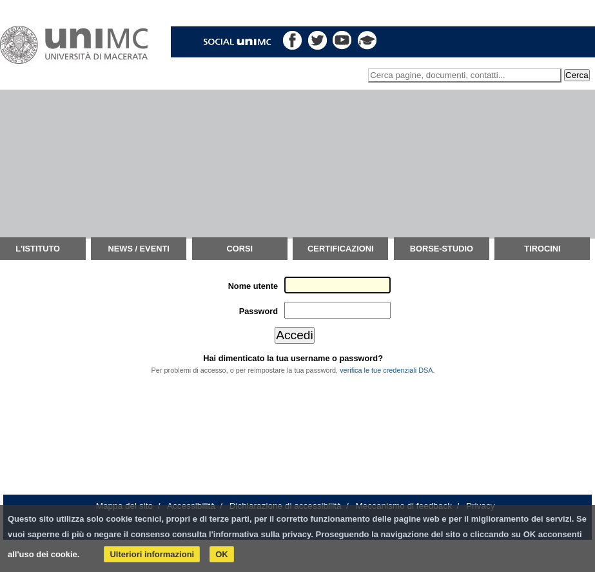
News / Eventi (139, 248)
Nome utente (253, 286)
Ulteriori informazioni (152, 554)
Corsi (239, 248)
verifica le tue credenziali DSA (386, 370)
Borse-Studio (441, 248)
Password (258, 311)
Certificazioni (340, 248)
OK (221, 554)
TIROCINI (542, 248)
